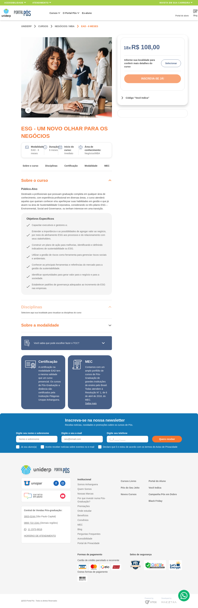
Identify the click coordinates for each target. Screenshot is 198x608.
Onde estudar (84, 511)
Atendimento (41, 2)
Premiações (83, 506)
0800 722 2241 (32, 523)
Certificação (71, 165)
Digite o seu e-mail (71, 433)
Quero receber (167, 439)
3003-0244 (30, 516)
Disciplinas (51, 165)
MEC (106, 165)
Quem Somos (84, 489)
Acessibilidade (15, 2)
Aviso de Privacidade (166, 447)
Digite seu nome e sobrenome (32, 433)
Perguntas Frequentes (88, 534)
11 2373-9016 (33, 529)
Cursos (53, 13)
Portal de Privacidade (88, 543)
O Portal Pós (70, 13)
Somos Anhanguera (87, 484)
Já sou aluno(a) (29, 447)
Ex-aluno (87, 13)
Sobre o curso (30, 165)
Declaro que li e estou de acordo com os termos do (140, 447)
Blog (79, 529)
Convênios (82, 520)
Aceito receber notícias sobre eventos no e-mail (69, 447)
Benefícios (82, 515)
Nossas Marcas (85, 493)
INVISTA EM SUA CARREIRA (176, 2)
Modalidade (91, 165)
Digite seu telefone (117, 433)
